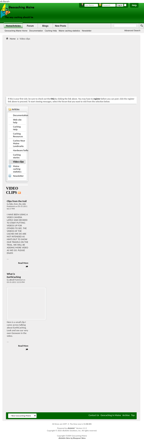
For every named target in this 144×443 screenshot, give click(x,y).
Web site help (17, 121)
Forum (30, 26)
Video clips (18, 161)
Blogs (45, 26)
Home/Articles (13, 26)
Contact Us (94, 415)
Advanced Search (132, 30)
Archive (126, 415)
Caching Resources (18, 135)
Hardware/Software (22, 150)
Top (133, 415)
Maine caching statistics (69, 31)
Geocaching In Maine (111, 415)
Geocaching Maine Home (16, 31)
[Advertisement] (49, 67)
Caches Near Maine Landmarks (19, 143)
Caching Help (51, 31)
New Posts (60, 26)
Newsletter (86, 31)
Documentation (36, 31)
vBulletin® (71, 428)
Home (13, 38)
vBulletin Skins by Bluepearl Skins (72, 438)
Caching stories (17, 156)
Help (134, 5)
